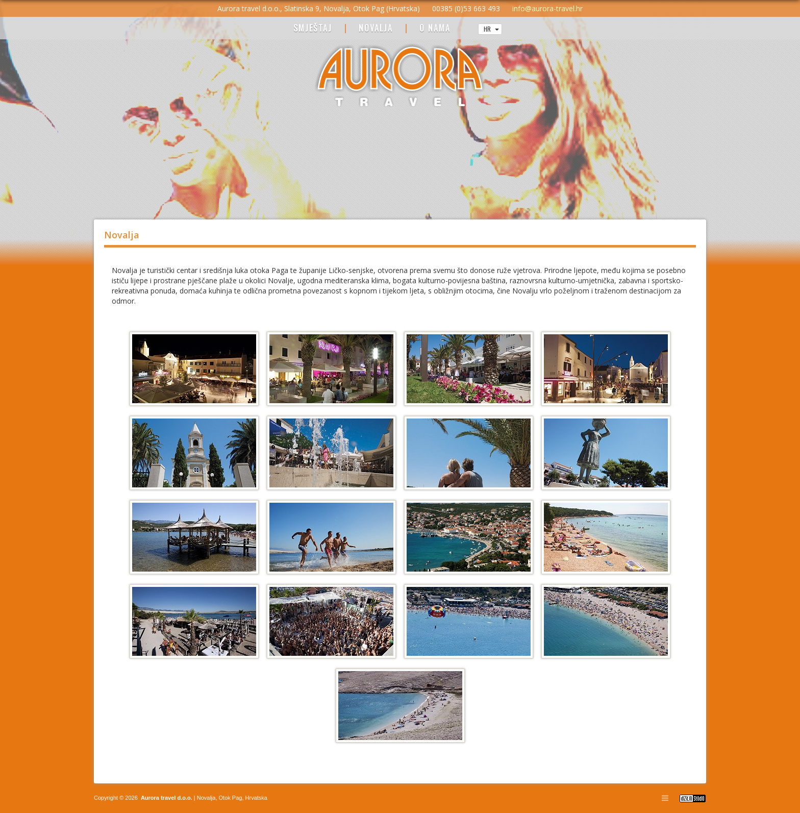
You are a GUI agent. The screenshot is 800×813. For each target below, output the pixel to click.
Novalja (205, 798)
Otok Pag (230, 798)
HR (491, 28)
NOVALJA (376, 28)
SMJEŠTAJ (312, 28)
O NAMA (435, 28)
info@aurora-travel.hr (547, 8)
